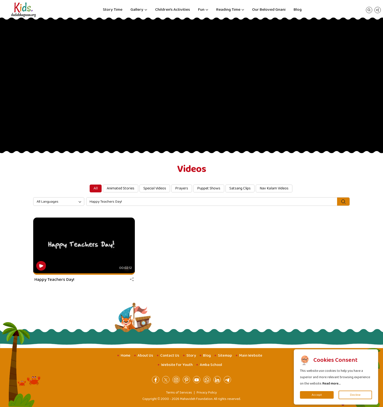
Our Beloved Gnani (269, 9)
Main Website (250, 355)
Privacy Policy (207, 392)
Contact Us (169, 355)
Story (191, 355)
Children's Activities (172, 9)
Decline (355, 394)
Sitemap (225, 355)
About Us (145, 355)
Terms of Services (179, 392)
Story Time (112, 9)
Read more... (331, 383)
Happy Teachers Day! (54, 279)
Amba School (211, 365)
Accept (317, 394)
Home (125, 355)
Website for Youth (177, 365)
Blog (298, 9)
